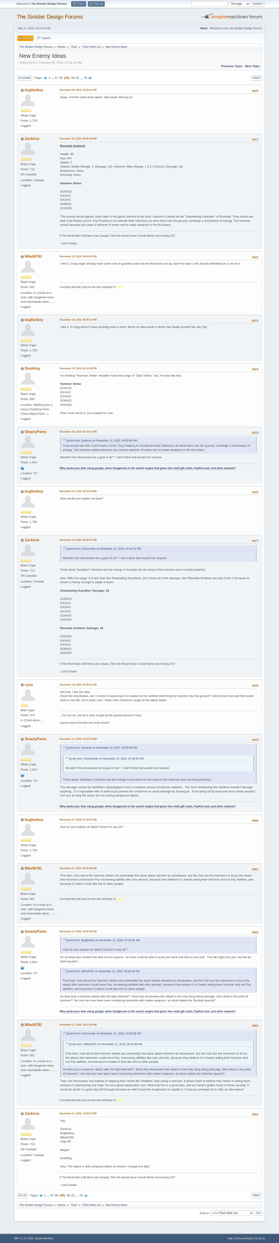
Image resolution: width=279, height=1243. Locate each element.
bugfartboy (34, 90)
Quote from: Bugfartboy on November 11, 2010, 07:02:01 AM (103, 940)
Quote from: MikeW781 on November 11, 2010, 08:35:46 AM (103, 971)
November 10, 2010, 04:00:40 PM (78, 138)
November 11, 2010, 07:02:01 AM (78, 819)
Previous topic (231, 66)
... (53, 77)
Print (256, 78)
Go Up (22, 1195)
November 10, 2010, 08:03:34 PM (78, 491)
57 (56, 77)
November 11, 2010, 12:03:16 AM (78, 739)
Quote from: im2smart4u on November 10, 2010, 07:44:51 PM (103, 548)
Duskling (32, 368)
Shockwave (114, 787)
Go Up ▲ (260, 1238)
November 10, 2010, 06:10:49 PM (78, 368)
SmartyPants (36, 432)
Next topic (252, 66)
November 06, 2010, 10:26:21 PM (78, 90)
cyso (29, 685)
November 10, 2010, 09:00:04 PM (78, 540)
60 (73, 77)
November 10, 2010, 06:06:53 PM (78, 319)
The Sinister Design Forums (50, 17)
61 (77, 77)
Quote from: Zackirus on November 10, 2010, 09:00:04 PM (101, 747)
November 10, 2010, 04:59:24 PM (78, 256)
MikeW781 (33, 256)
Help (230, 1238)
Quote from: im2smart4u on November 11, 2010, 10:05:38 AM (103, 1033)
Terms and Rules (244, 1238)
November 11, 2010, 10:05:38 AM (78, 931)
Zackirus (32, 139)
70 (85, 77)
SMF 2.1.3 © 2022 (24, 1238)
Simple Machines (44, 1238)
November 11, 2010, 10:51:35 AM (78, 1024)
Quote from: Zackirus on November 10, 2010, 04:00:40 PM (101, 440)
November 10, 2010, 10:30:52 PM (78, 684)
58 (61, 77)
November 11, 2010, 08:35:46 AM (78, 868)
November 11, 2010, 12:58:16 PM (78, 1113)
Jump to (204, 1213)
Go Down (24, 78)
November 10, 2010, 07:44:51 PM (78, 431)
